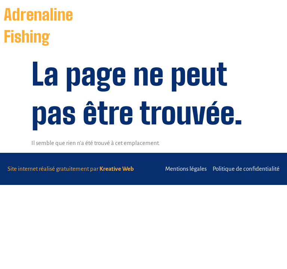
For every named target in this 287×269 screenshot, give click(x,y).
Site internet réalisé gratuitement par (70, 169)
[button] (271, 26)
